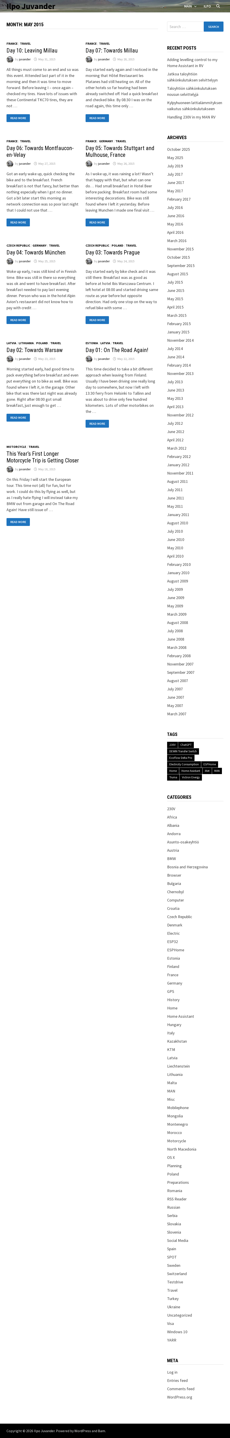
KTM (171, 1049)
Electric (173, 933)
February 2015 (179, 323)
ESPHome (209, 764)
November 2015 (180, 249)
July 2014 (175, 348)
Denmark (174, 925)
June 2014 (175, 356)
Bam (101, 1431)
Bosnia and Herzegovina (187, 866)
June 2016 (175, 215)
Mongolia (175, 1115)
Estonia (92, 343)
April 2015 (175, 307)
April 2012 (175, 439)
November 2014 (180, 340)
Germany (106, 141)
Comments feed (181, 1388)
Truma (173, 777)
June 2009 (175, 597)
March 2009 (176, 614)
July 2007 (175, 689)
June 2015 (175, 290)
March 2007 (176, 713)
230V (172, 745)
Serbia (172, 1215)
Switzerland (177, 1273)
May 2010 (175, 547)
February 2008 (179, 655)
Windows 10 (177, 1331)
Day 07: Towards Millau (112, 50)
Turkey (173, 1298)
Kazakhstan (177, 1041)
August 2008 (177, 622)
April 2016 (175, 232)
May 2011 (175, 506)
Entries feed (177, 1380)
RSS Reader (177, 1199)
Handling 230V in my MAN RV (191, 117)
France (12, 44)
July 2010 (175, 531)
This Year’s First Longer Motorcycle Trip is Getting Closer (43, 457)
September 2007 (181, 672)
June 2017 (175, 182)
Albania (173, 825)
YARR (171, 1340)
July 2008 (175, 630)
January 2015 (178, 332)
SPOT (172, 1257)
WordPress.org (179, 1397)
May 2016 (175, 224)
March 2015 (176, 315)
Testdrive (175, 1282)
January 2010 (178, 572)
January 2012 (178, 464)
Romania (174, 1190)
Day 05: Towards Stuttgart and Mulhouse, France (120, 151)
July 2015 (175, 282)
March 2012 (176, 448)
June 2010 (175, 539)
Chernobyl (175, 891)
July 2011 (175, 489)
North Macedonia (181, 1149)
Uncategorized (179, 1315)
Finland (173, 966)
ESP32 (172, 941)
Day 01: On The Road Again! (117, 350)
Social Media (177, 1240)
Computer (175, 900)
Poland (117, 245)
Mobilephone (178, 1107)
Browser (174, 875)
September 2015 (181, 265)
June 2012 (175, 431)
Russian (173, 1207)
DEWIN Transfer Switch (183, 751)
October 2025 (178, 149)
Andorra (174, 833)
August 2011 (177, 481)
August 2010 (177, 522)
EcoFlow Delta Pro (180, 758)
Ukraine (173, 1306)
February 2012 (179, 456)
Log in (172, 1372)
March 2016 (176, 240)
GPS (170, 991)
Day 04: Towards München (36, 252)
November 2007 (180, 664)
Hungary (174, 1024)
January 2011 (178, 514)
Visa (170, 1323)
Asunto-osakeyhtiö (183, 842)
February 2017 (179, 199)
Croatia (173, 908)
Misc (171, 1099)
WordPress (82, 1431)
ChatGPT (186, 745)
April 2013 (175, 406)
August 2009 (177, 581)
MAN (217, 771)
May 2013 (175, 398)
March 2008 (176, 647)
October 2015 (178, 257)
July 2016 (175, 207)
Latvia (11, 343)
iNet (207, 771)
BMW (171, 858)
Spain (171, 1248)
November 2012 (180, 415)
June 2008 (175, 639)
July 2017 (175, 174)
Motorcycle (16, 447)
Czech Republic (18, 245)
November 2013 (180, 373)
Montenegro (177, 1124)
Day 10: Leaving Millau (32, 50)
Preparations (178, 1182)
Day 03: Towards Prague (113, 252)
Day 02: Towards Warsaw (35, 350)
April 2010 (175, 556)
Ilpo (207, 6)
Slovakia (174, 1223)
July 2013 (175, 381)
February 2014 (179, 365)
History (173, 999)
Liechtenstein (178, 1066)
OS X (171, 1157)
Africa (172, 817)
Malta (172, 1082)
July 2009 (175, 589)
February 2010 (179, 564)
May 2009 (175, 605)
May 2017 (175, 190)
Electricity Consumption (184, 764)
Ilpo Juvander (31, 6)
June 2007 (175, 697)
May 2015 (175, 298)
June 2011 (175, 498)
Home (173, 771)
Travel (25, 44)
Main (188, 6)
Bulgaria (174, 883)
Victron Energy (191, 777)
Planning (174, 1165)
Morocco (174, 1132)
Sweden (173, 1265)
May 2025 (175, 157)
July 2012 (175, 423)
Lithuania (26, 343)
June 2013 (175, 390)
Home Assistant (190, 771)
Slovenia (174, 1232)
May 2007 (175, 705)
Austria (173, 850)
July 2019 (175, 166)
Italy (171, 1032)
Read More (18, 118)
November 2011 (180, 473)
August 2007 (177, 680)
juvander (25, 59)
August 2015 (177, 273)
